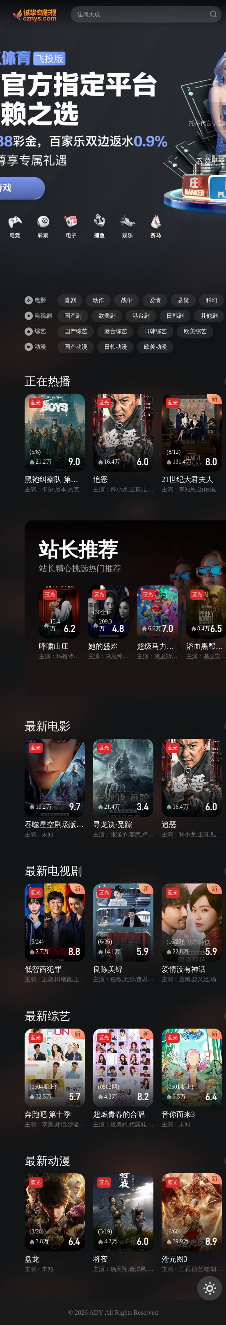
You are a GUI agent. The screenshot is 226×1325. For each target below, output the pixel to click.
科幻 (211, 300)
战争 (126, 300)
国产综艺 (75, 331)
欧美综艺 (195, 331)
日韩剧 (175, 316)
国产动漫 (75, 347)
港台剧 (141, 316)
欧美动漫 (155, 347)
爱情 (155, 300)
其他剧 (209, 316)
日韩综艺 (155, 331)
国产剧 (73, 316)
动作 (98, 300)
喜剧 (70, 300)
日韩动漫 (115, 347)
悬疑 (183, 300)
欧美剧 (107, 316)
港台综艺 (115, 331)
